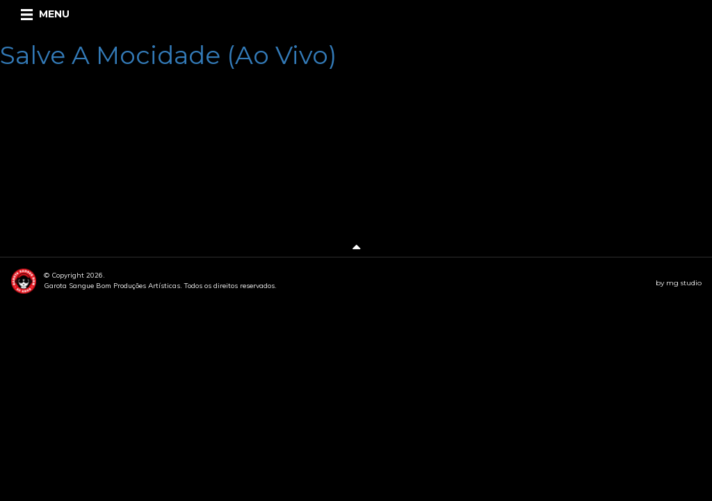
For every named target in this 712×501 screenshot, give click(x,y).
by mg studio (679, 282)
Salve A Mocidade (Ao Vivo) (168, 55)
